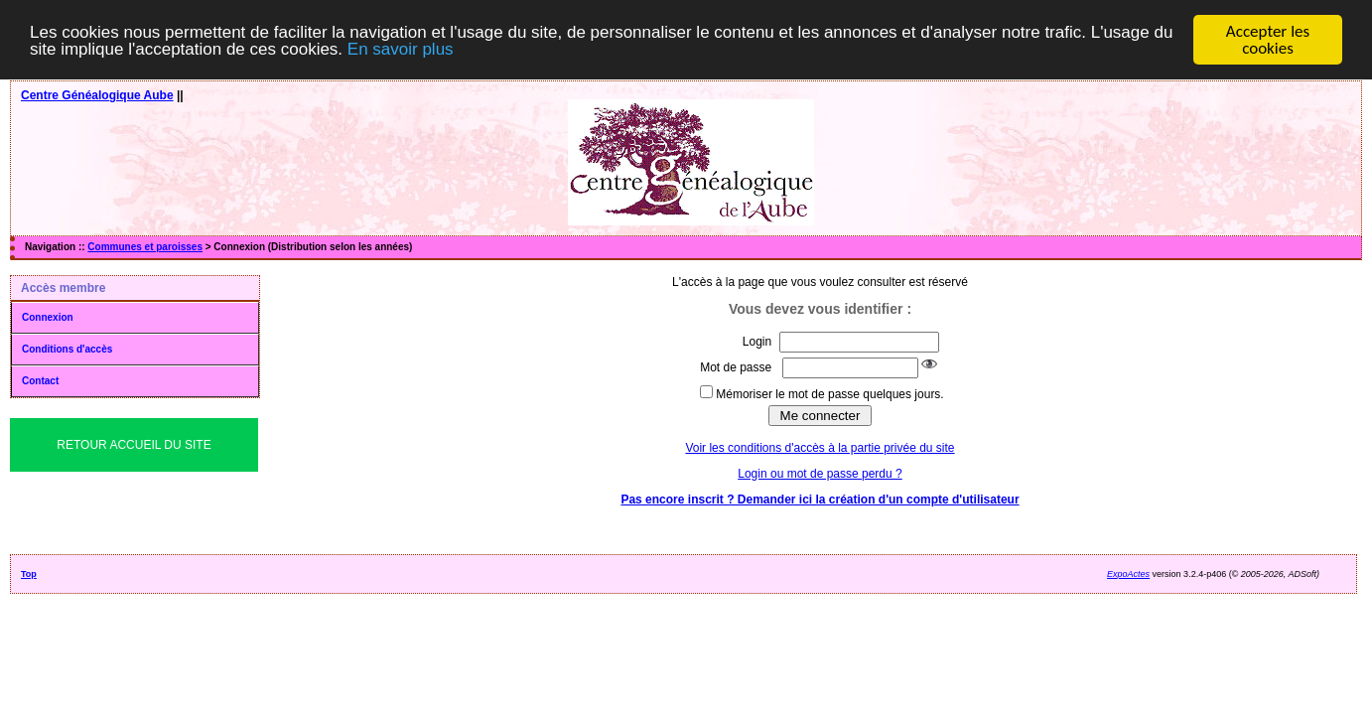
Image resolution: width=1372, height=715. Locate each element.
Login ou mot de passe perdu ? (819, 470)
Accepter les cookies (1267, 36)
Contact (40, 376)
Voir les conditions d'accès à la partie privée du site (819, 444)
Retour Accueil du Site (133, 441)
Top (29, 570)
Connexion (47, 313)
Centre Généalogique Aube (97, 91)
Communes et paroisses (145, 242)
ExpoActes (1128, 570)
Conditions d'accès (67, 345)
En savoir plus (400, 45)
